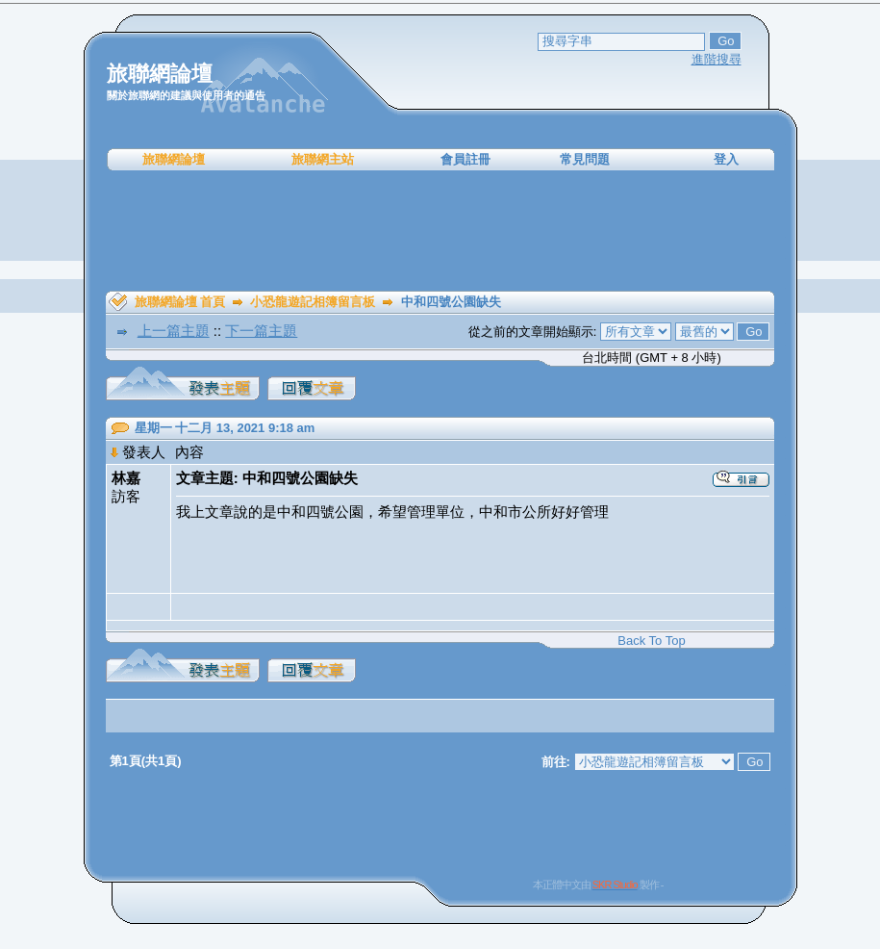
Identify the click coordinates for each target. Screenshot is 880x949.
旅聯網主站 (322, 159)
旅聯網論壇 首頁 (180, 302)
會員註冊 (465, 159)
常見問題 (585, 159)
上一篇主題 (174, 330)
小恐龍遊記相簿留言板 (312, 302)
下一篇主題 (261, 330)
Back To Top (651, 640)
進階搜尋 (716, 59)
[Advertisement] (440, 231)
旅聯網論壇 (173, 159)
